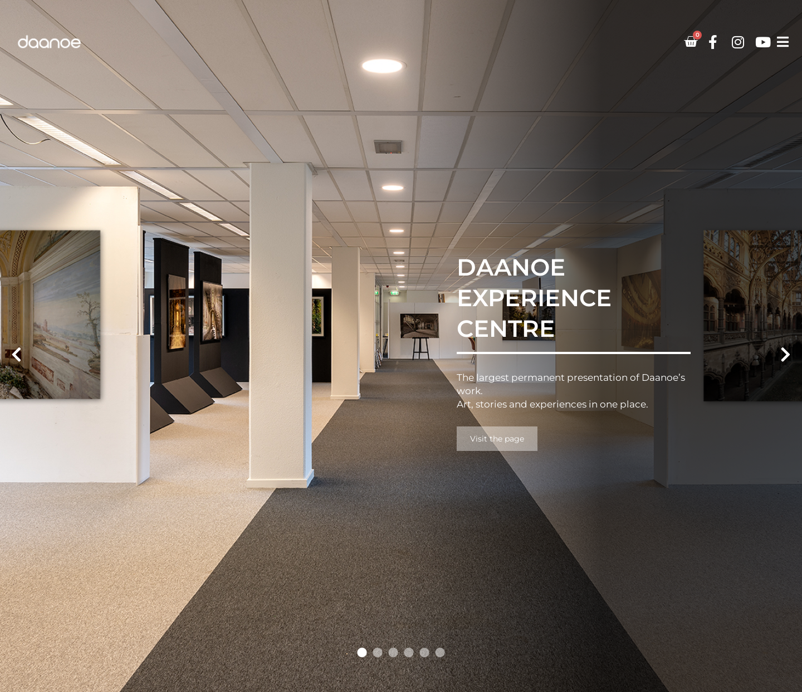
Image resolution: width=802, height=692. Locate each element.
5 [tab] (424, 653)
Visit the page (497, 439)
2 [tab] (377, 653)
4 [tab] (408, 653)
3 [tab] (393, 653)
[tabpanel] (401, 346)
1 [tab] (362, 653)
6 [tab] (440, 653)
